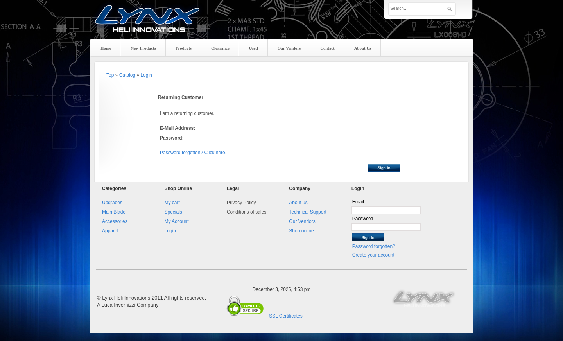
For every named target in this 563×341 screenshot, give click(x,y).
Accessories (114, 221)
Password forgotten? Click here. (193, 152)
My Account (176, 221)
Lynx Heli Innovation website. (424, 298)
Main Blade (114, 212)
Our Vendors (302, 221)
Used (253, 48)
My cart (171, 202)
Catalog (127, 75)
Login (146, 75)
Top (110, 75)
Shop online (301, 230)
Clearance (220, 48)
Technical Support (307, 212)
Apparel (110, 230)
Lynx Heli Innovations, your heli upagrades (147, 25)
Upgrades (112, 202)
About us (298, 202)
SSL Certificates (286, 316)
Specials (173, 212)
